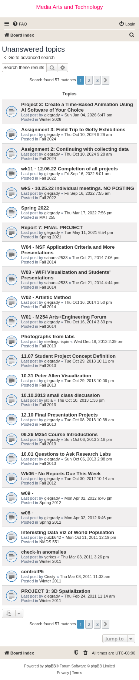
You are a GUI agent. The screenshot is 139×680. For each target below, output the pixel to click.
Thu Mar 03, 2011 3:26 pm (85, 557)
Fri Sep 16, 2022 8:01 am (87, 173)
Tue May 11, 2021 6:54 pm (88, 232)
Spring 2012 (50, 502)
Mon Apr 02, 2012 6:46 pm (88, 498)
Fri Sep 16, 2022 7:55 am (87, 193)
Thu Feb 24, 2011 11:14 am (89, 596)
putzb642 (52, 537)
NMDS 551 (49, 542)
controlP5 (32, 571)
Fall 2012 (47, 483)
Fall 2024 (47, 139)
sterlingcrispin (56, 341)
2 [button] (88, 80)
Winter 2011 (50, 561)
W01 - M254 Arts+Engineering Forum (63, 317)
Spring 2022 (35, 208)
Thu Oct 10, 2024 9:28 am (88, 154)
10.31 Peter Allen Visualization (56, 375)
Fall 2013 (47, 346)
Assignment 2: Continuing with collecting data (75, 149)
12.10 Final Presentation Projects (59, 415)
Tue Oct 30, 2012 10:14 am (89, 478)
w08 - (27, 513)
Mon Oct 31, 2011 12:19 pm (91, 537)
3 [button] (97, 80)
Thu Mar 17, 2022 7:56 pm (88, 213)
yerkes (50, 557)
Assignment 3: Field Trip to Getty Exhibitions (73, 129)
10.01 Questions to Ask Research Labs (66, 454)
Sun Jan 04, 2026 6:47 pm (88, 115)
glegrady (52, 115)
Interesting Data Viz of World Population (67, 532)
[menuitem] (19, 24)
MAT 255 (47, 217)
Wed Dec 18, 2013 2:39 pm (98, 341)
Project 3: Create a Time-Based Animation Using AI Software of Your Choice (77, 107)
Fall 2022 (47, 178)
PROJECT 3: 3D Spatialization (55, 591)
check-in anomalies (43, 552)
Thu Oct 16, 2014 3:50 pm (88, 302)
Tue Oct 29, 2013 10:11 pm (89, 361)
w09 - (27, 493)
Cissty (49, 576)
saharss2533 (55, 257)
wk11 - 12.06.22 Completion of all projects (69, 168)
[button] (105, 80)
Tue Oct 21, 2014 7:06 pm (95, 257)
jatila (48, 400)
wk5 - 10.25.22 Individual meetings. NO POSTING (77, 188)
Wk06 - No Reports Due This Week (60, 473)
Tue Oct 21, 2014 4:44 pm (95, 282)
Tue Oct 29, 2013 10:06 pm (89, 380)
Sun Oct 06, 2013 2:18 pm (88, 439)
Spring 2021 (50, 237)
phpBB (50, 666)
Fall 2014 (47, 262)
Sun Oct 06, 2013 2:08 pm (88, 459)
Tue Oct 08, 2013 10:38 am (89, 420)
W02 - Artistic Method (46, 297)
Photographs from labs (48, 336)
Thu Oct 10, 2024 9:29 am (88, 134)
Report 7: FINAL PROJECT (52, 227)
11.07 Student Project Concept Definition (68, 356)
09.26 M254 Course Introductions (59, 434)
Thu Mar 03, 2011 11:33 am (85, 576)
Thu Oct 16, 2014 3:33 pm (88, 322)
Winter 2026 (50, 119)
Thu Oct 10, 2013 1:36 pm (81, 400)
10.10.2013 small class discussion (60, 395)
